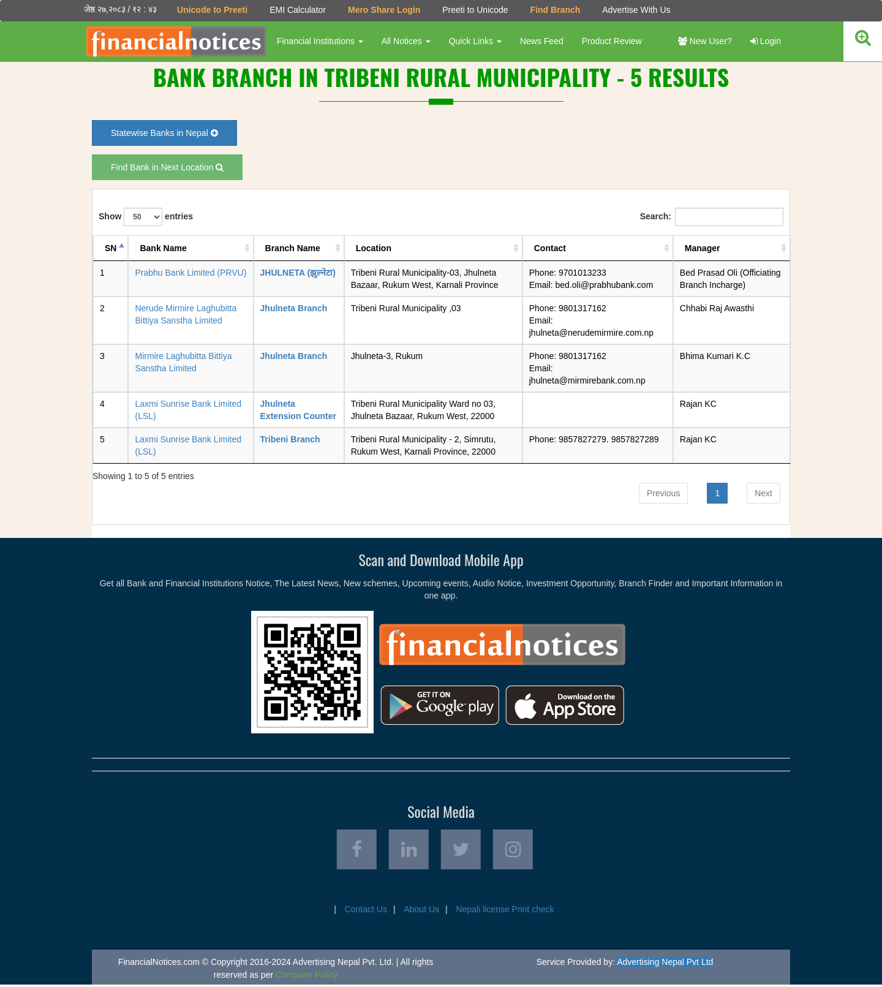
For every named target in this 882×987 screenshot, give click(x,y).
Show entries (146, 216)
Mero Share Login (383, 10)
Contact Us (366, 912)
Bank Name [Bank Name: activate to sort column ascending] (163, 247)
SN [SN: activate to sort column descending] (110, 247)
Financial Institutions (319, 41)
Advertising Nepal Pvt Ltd (665, 964)
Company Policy (306, 977)
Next (763, 492)
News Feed (540, 41)
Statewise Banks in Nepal (164, 132)
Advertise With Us (635, 10)
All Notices (404, 41)
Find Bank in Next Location (167, 167)
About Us (421, 912)
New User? (705, 41)
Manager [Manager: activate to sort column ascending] (702, 247)
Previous (663, 492)
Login (765, 41)
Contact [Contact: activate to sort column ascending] (550, 247)
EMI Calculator (296, 10)
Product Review (611, 41)
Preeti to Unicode (474, 10)
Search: (711, 216)
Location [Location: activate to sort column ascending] (373, 247)
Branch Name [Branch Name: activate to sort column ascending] (292, 247)
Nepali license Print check (505, 912)
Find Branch (554, 10)
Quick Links (474, 41)
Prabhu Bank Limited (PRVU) (190, 272)
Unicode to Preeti (211, 10)
